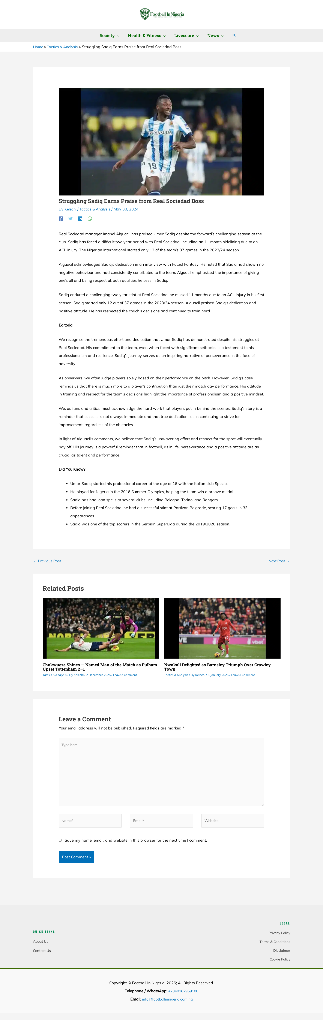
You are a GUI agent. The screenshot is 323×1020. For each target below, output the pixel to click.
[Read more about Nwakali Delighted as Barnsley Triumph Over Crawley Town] (222, 628)
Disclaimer (281, 955)
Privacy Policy (278, 937)
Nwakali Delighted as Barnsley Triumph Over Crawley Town (220, 667)
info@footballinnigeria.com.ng (167, 1004)
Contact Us (42, 955)
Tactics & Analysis (96, 209)
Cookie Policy (279, 964)
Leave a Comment (126, 675)
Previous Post (48, 560)
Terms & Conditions (274, 946)
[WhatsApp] (90, 218)
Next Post (278, 560)
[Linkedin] (80, 218)
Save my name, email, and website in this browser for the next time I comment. (136, 844)
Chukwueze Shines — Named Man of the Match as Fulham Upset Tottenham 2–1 (94, 667)
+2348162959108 (183, 996)
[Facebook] (61, 218)
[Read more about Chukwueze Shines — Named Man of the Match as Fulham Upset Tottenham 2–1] (101, 628)
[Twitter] (70, 218)
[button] (117, 35)
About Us (40, 946)
